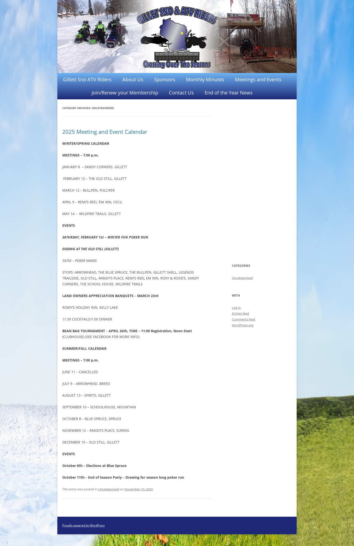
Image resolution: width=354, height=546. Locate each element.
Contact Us (181, 92)
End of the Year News (229, 92)
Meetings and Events (258, 79)
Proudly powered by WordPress (83, 525)
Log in (236, 307)
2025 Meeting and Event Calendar (104, 131)
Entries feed (240, 313)
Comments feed (243, 319)
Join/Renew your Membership (125, 92)
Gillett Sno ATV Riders (87, 79)
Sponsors (164, 79)
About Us (132, 79)
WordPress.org (242, 325)
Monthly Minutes (205, 79)
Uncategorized (108, 489)
